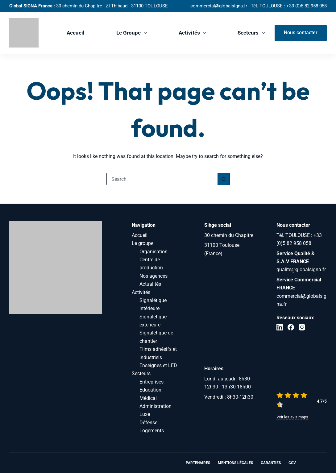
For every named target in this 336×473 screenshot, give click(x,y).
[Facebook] (291, 327)
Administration (155, 406)
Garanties (271, 463)
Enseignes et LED (158, 365)
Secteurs (252, 33)
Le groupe (132, 33)
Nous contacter (300, 32)
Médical (148, 398)
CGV (292, 463)
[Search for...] (162, 179)
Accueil (76, 33)
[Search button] (224, 179)
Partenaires (198, 463)
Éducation (150, 390)
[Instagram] (302, 327)
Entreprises (151, 382)
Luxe (144, 414)
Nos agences (153, 276)
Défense (148, 422)
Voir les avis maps (292, 417)
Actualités (150, 284)
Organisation (153, 252)
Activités (193, 33)
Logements (151, 431)
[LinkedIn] (279, 327)
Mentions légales (235, 463)
